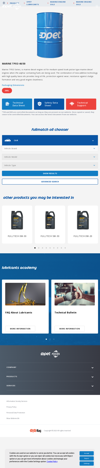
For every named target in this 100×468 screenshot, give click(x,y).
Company (11, 398)
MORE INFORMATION (20, 359)
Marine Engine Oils (58, 34)
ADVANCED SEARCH (50, 212)
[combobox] (50, 171)
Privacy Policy (11, 438)
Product (14, 34)
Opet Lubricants (33, 34)
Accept (86, 458)
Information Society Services (17, 432)
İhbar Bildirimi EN (13, 449)
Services (11, 416)
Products (12, 407)
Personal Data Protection (16, 444)
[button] (35, 278)
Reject (86, 464)
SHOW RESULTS (50, 204)
